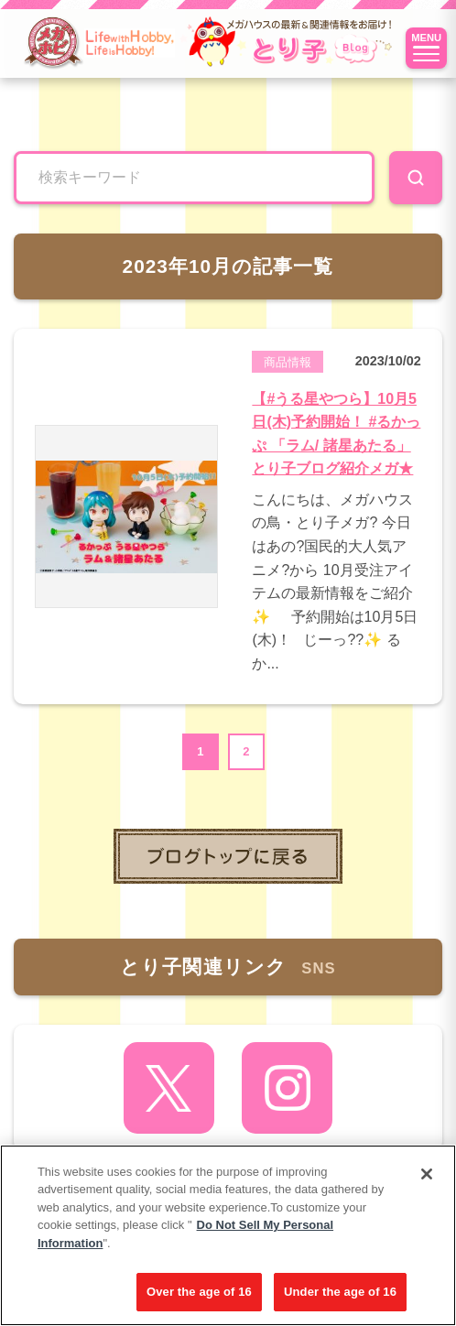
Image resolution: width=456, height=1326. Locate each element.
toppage (228, 856)
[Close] (427, 1174)
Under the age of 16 (340, 1292)
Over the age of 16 (199, 1292)
